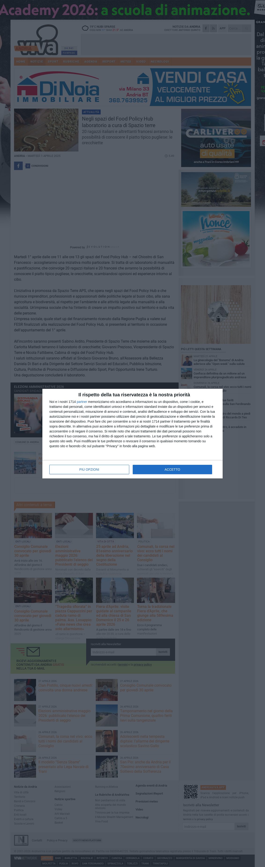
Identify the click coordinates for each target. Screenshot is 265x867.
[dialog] (132, 433)
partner (82, 401)
